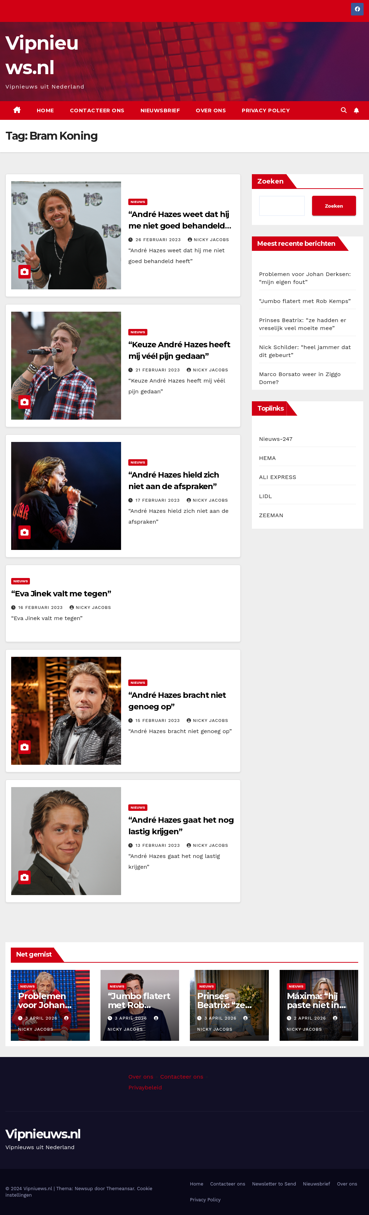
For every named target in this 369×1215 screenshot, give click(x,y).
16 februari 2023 (41, 607)
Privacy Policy (266, 110)
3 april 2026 (42, 1018)
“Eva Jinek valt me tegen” (61, 594)
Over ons (211, 110)
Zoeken (270, 181)
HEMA (267, 458)
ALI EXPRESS (277, 477)
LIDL (265, 496)
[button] (344, 110)
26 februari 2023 (159, 239)
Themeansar (120, 1188)
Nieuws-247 (276, 438)
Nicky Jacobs (208, 239)
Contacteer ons (97, 110)
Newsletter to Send (274, 1184)
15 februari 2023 (158, 720)
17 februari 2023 (158, 500)
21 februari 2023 (158, 369)
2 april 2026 (311, 1018)
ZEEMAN (271, 515)
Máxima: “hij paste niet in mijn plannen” (317, 1005)
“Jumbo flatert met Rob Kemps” (305, 301)
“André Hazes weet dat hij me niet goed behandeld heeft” (178, 225)
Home (45, 110)
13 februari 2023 (158, 845)
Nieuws (137, 202)
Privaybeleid (145, 1087)
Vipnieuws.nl (43, 1134)
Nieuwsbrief (160, 110)
